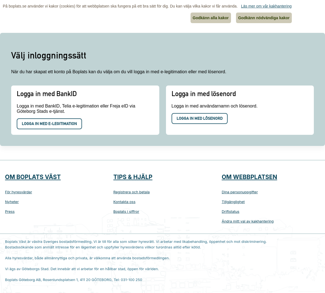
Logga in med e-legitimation (49, 124)
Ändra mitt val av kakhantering (248, 221)
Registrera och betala (131, 192)
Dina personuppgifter (240, 192)
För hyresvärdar (18, 192)
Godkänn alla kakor (211, 18)
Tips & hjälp (132, 177)
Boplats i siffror (126, 211)
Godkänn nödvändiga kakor (264, 18)
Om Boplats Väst (33, 177)
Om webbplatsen (249, 177)
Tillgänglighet (233, 201)
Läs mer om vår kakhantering (266, 6)
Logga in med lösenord (200, 119)
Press (10, 211)
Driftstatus (230, 211)
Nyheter (12, 201)
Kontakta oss (124, 201)
